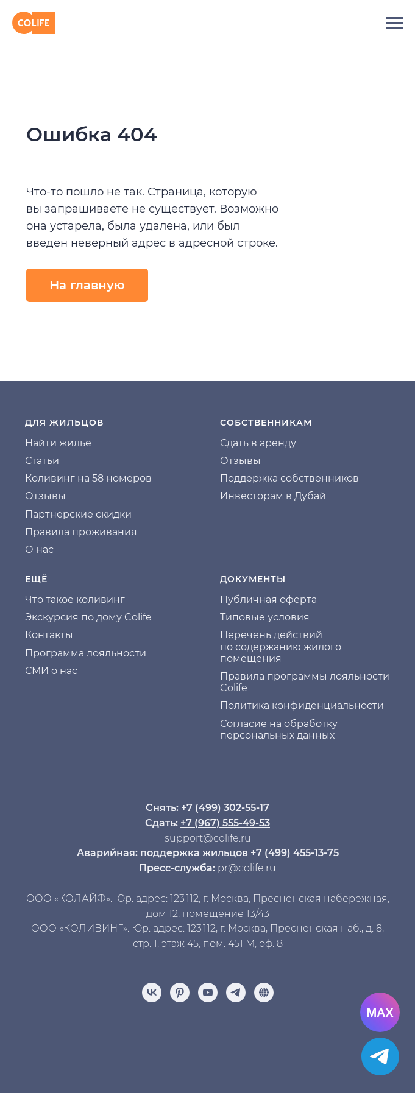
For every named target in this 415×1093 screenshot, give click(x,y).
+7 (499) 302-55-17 (225, 808)
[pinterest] (180, 992)
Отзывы (45, 496)
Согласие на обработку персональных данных (279, 729)
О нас (39, 549)
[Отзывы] (264, 992)
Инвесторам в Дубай (273, 496)
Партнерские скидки (78, 514)
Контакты (49, 635)
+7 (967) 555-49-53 (225, 823)
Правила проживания (81, 532)
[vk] (151, 992)
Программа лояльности (85, 653)
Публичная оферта (268, 599)
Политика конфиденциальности (302, 705)
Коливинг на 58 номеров (88, 478)
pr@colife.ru (247, 868)
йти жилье (64, 443)
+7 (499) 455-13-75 (294, 853)
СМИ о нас (51, 671)
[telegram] (236, 992)
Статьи (42, 460)
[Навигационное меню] (394, 23)
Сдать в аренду (258, 443)
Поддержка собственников (289, 478)
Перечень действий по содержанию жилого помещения (280, 646)
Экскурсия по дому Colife (88, 617)
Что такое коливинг (75, 599)
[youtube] (208, 992)
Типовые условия (265, 617)
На (31, 443)
